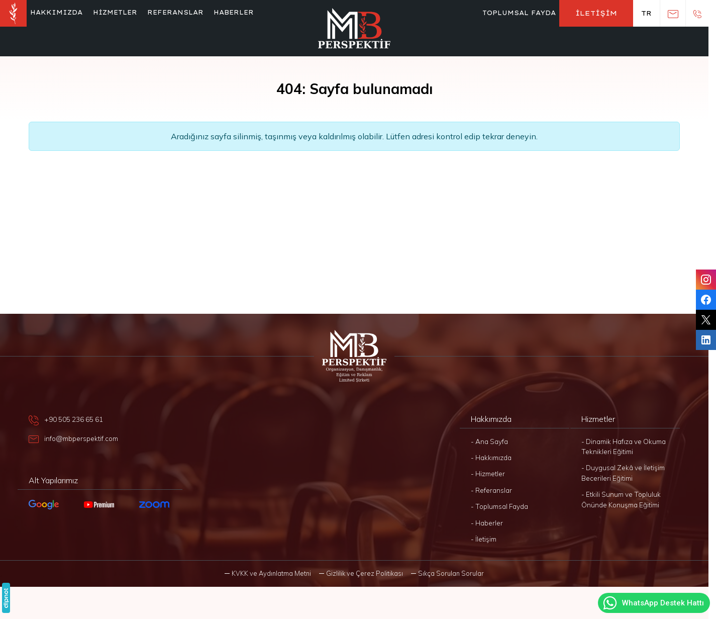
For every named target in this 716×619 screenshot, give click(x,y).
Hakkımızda (56, 12)
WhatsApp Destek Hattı (653, 603)
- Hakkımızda (491, 457)
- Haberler (487, 522)
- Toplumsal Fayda (499, 506)
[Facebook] (706, 300)
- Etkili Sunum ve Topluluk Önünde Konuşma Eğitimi (621, 499)
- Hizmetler (488, 473)
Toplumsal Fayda (519, 13)
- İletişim (483, 539)
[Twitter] (706, 320)
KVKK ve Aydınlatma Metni (271, 573)
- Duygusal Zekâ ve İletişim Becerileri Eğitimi (623, 472)
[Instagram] (706, 280)
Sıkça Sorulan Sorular (451, 573)
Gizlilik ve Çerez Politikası (364, 573)
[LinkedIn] (706, 340)
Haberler (234, 12)
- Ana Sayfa (489, 441)
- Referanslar (491, 490)
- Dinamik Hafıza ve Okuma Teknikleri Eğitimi (623, 446)
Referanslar (175, 12)
